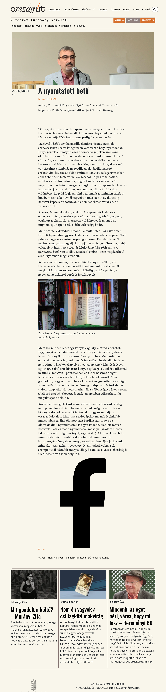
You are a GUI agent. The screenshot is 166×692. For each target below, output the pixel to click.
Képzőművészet (88, 9)
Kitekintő (146, 9)
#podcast (17, 25)
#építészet (51, 25)
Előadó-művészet (71, 9)
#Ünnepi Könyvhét (98, 557)
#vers (39, 25)
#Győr (41, 557)
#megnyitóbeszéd (76, 557)
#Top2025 (79, 25)
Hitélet (136, 9)
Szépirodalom (54, 9)
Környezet (103, 9)
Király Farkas (47, 99)
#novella (29, 25)
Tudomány (115, 9)
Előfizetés (148, 20)
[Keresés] (155, 9)
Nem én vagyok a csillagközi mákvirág (81, 612)
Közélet (126, 9)
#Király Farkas (55, 557)
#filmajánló (65, 25)
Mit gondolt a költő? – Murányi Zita (32, 612)
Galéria (119, 20)
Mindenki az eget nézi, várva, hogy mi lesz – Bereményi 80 (131, 616)
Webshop (133, 20)
